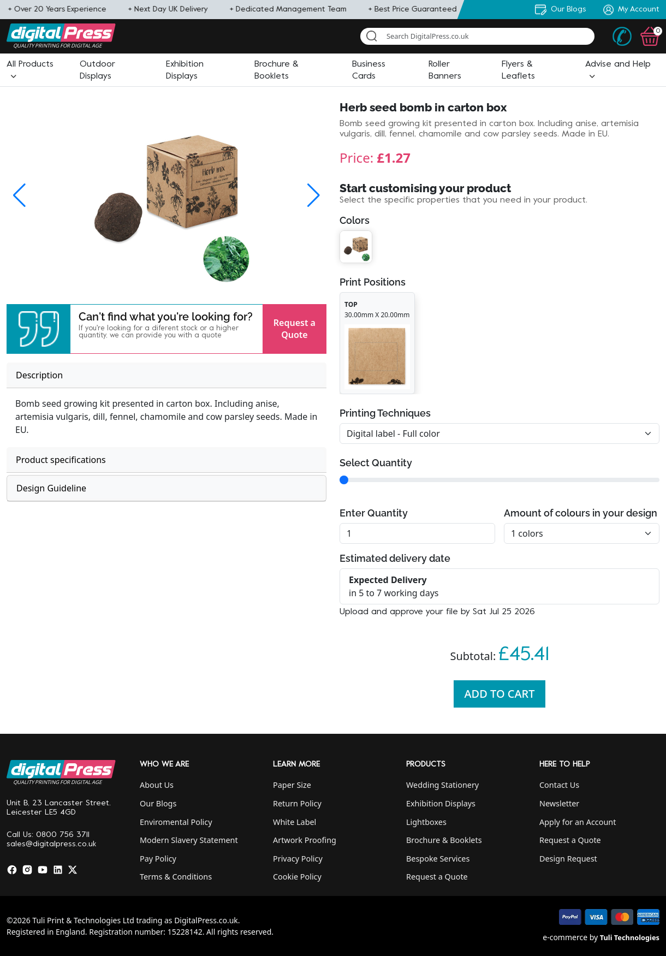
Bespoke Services (437, 858)
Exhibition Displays (440, 803)
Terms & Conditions (176, 876)
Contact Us (559, 785)
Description (39, 375)
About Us (157, 785)
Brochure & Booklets (444, 840)
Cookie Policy (297, 876)
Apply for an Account (577, 822)
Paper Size (292, 785)
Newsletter (559, 803)
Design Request (568, 858)
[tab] (166, 375)
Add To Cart (500, 693)
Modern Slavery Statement (189, 840)
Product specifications (61, 460)
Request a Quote (294, 329)
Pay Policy (158, 858)
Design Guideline (51, 488)
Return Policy (297, 803)
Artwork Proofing (304, 840)
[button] (38, 329)
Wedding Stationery (442, 785)
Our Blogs (158, 803)
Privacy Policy (298, 858)
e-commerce (565, 937)
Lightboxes (426, 822)
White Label (294, 822)
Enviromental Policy (176, 822)
